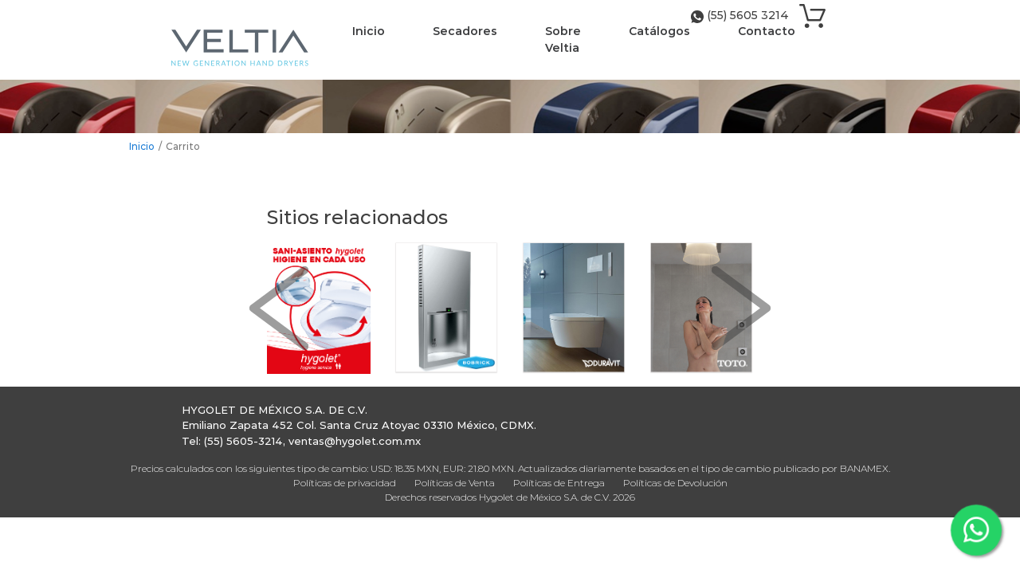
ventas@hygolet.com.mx (354, 440)
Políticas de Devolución (675, 483)
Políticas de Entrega (559, 483)
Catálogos (659, 31)
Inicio (368, 31)
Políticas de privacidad (344, 483)
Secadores (465, 31)
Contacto (766, 31)
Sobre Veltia (563, 39)
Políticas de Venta (454, 483)
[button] (279, 308)
